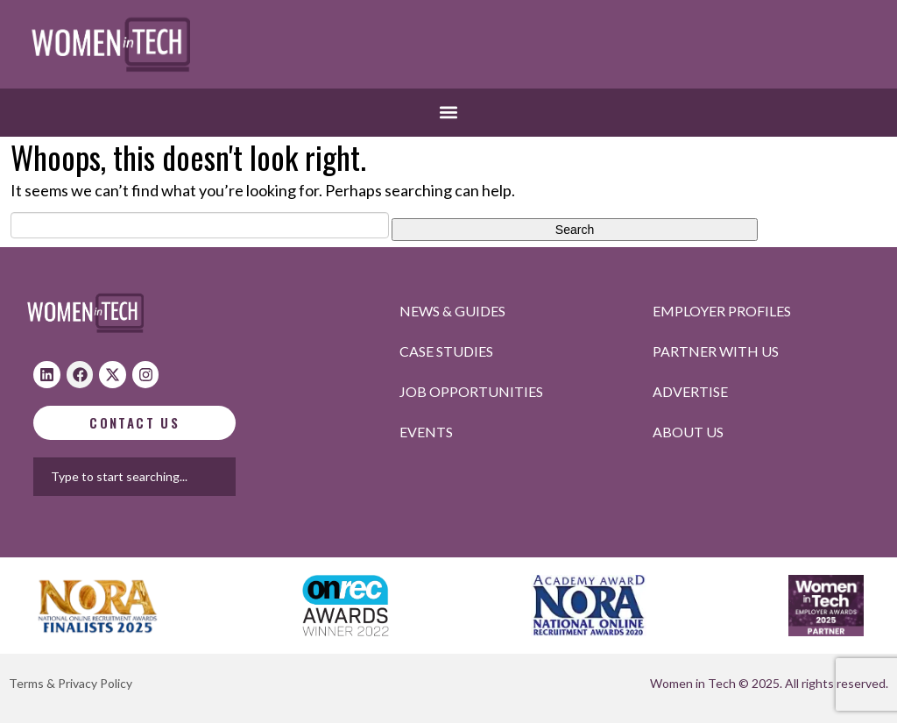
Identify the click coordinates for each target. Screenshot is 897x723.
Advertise (690, 391)
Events (426, 431)
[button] (448, 112)
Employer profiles (722, 310)
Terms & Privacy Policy (70, 683)
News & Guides (452, 310)
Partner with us (716, 351)
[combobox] (225, 476)
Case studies (446, 351)
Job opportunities (471, 391)
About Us (688, 431)
